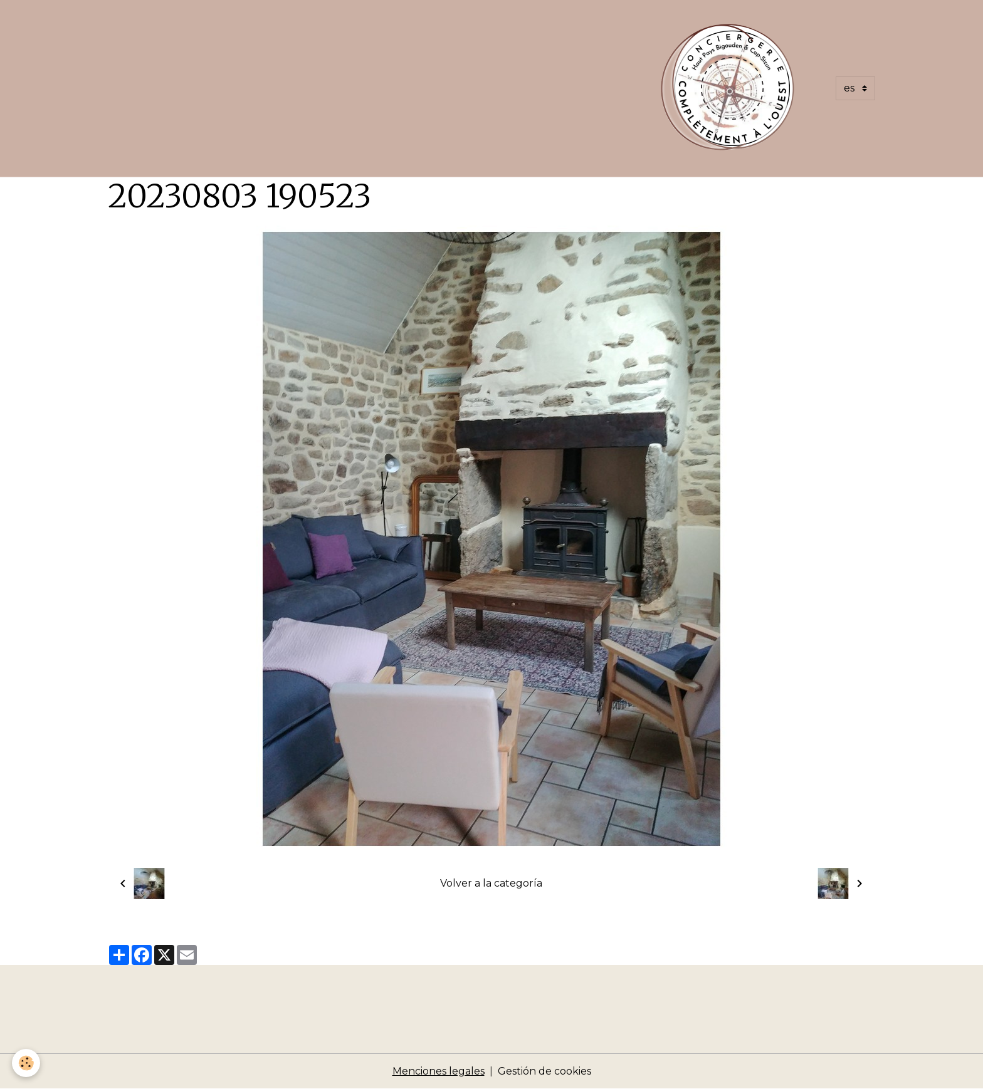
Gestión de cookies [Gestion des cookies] (544, 1071)
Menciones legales (438, 1071)
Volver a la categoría (491, 883)
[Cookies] (27, 1063)
